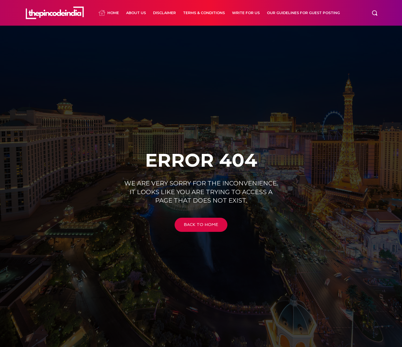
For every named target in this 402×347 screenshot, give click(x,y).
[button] (374, 13)
